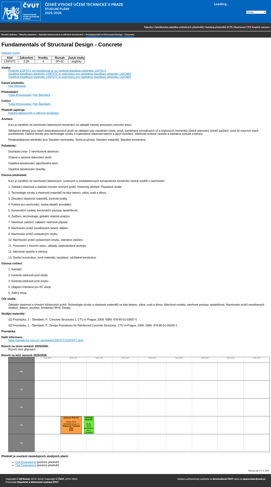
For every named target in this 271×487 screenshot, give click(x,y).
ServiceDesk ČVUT (223, 478)
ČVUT (61, 478)
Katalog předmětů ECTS (218, 27)
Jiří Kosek (24, 478)
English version (258, 27)
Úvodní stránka (9, 34)
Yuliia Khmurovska (19, 95)
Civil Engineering (25, 462)
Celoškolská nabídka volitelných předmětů (179, 27)
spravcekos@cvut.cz (254, 478)
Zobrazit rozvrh (10, 52)
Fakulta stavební (27, 34)
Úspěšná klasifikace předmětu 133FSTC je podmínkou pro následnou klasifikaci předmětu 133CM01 (69, 77)
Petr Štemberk (17, 86)
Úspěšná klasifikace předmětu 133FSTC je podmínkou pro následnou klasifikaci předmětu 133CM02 (69, 73)
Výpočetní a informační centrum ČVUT (38, 482)
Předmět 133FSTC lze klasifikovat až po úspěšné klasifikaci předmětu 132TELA (57, 70)
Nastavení (240, 27)
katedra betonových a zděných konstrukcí (61, 34)
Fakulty (148, 27)
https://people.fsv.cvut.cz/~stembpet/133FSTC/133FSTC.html (45, 340)
